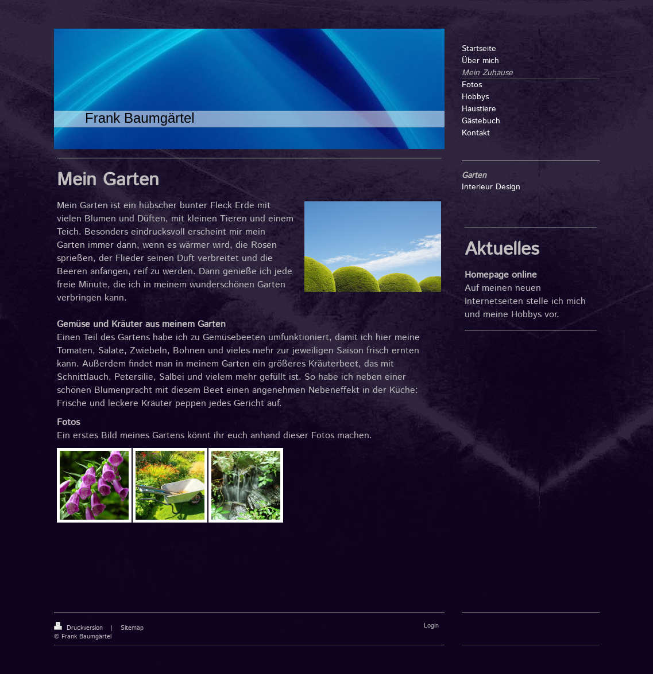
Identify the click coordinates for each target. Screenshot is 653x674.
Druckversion (79, 628)
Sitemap (132, 628)
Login (431, 625)
